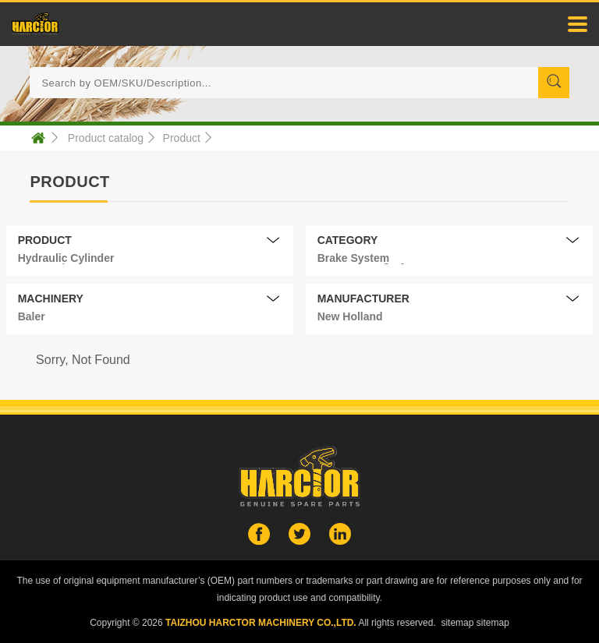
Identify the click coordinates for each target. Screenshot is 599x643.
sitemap (457, 622)
